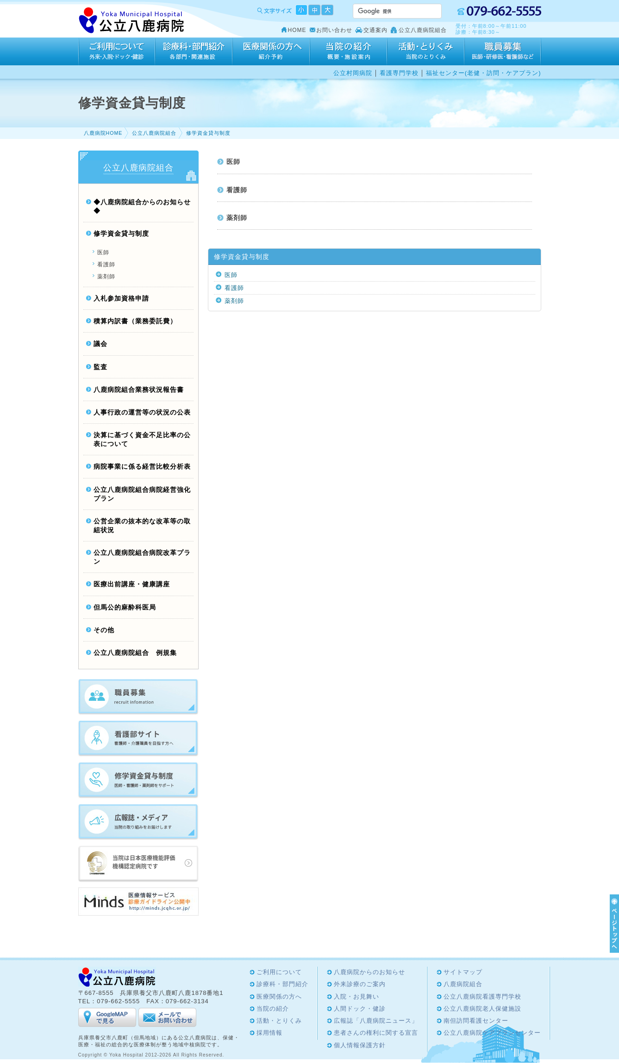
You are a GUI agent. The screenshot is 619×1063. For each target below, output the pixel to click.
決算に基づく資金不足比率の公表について (142, 439)
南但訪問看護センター (476, 1020)
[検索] (386, 11)
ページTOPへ (613, 923)
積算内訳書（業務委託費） (135, 321)
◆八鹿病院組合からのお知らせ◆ (142, 206)
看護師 (236, 190)
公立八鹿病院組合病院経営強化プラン (142, 494)
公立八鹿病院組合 (423, 30)
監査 (100, 367)
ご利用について (116, 51)
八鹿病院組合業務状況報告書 (139, 389)
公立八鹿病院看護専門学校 (482, 996)
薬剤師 (236, 217)
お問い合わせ (334, 30)
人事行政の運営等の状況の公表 (142, 412)
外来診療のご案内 (360, 984)
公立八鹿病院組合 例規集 (135, 652)
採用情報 (502, 51)
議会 (100, 343)
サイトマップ (463, 972)
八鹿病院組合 (463, 984)
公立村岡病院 (352, 72)
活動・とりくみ (425, 51)
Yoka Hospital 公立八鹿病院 (131, 20)
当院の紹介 (348, 51)
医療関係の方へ (271, 51)
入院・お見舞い (356, 996)
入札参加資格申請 (121, 298)
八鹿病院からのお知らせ (369, 972)
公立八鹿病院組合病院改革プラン (142, 557)
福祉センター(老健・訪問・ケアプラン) (483, 72)
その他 (104, 630)
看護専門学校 (399, 72)
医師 (233, 161)
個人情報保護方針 (360, 1045)
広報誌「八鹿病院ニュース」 (376, 1020)
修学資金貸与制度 (208, 133)
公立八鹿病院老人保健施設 (482, 1008)
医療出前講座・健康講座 (132, 584)
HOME (297, 30)
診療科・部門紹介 (193, 51)
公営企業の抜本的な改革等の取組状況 (142, 526)
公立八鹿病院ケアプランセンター (492, 1032)
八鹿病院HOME (103, 133)
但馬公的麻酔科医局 (125, 607)
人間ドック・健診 (360, 1008)
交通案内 (375, 30)
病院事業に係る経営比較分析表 (142, 466)
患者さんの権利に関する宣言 (376, 1032)
